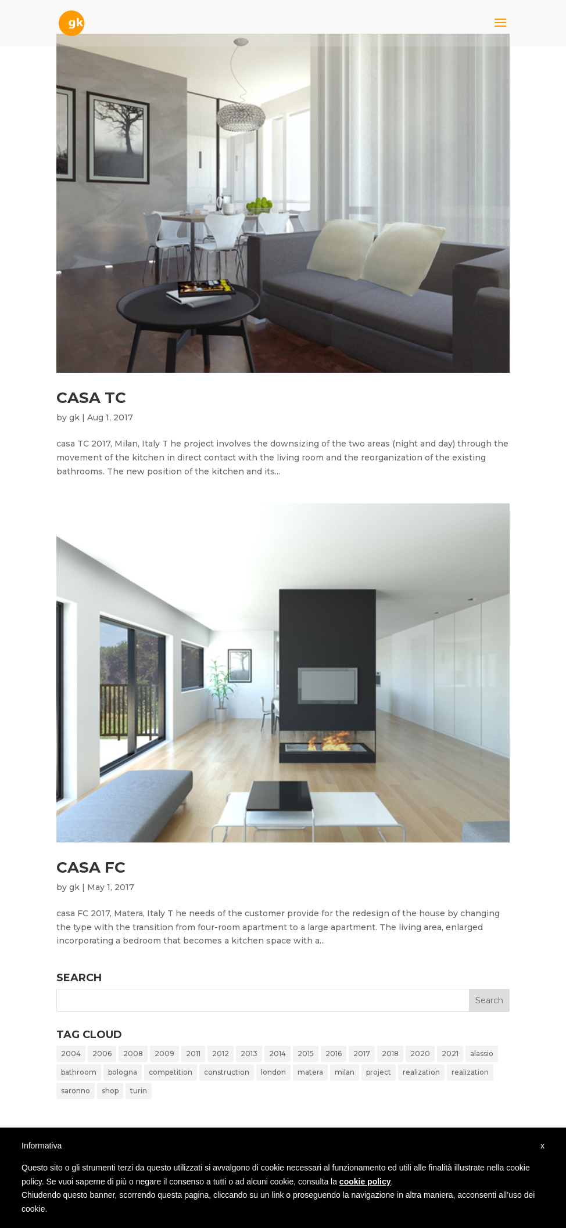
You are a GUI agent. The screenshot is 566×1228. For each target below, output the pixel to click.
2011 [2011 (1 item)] (193, 1053)
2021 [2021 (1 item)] (450, 1053)
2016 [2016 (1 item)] (333, 1053)
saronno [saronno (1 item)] (75, 1090)
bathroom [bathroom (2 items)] (78, 1072)
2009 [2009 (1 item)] (164, 1053)
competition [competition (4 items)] (170, 1072)
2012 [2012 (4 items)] (220, 1053)
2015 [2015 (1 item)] (306, 1053)
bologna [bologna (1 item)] (122, 1072)
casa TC (91, 397)
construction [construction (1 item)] (226, 1072)
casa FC (91, 867)
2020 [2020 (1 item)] (420, 1053)
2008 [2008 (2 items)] (133, 1053)
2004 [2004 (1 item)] (71, 1053)
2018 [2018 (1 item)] (390, 1053)
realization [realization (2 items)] (470, 1072)
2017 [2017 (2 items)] (361, 1053)
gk (74, 417)
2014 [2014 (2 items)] (277, 1053)
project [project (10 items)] (378, 1072)
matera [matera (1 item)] (310, 1072)
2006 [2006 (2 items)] (102, 1053)
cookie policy (365, 1181)
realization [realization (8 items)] (421, 1072)
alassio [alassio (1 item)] (481, 1053)
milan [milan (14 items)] (344, 1072)
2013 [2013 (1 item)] (249, 1053)
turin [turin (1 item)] (138, 1090)
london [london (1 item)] (273, 1072)
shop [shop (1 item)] (110, 1090)
